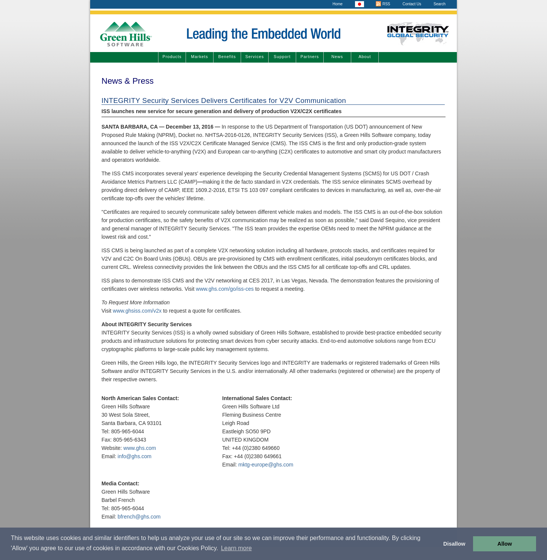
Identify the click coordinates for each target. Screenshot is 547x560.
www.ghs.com (139, 448)
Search (439, 4)
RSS (382, 4)
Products (172, 56)
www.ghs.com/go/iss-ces (225, 289)
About (364, 56)
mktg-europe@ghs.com (265, 465)
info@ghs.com (135, 456)
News (337, 56)
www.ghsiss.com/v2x (137, 311)
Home (337, 4)
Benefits (227, 56)
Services (254, 56)
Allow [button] (505, 544)
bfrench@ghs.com (139, 517)
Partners (310, 56)
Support (282, 56)
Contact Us (412, 4)
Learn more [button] (236, 548)
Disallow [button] (454, 544)
